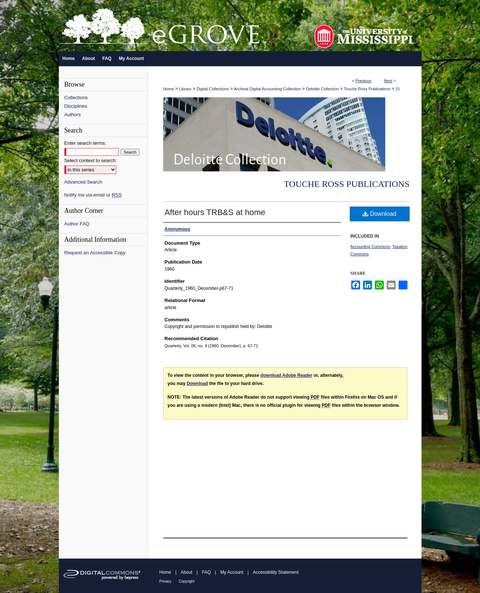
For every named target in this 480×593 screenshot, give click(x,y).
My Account (231, 572)
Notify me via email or (93, 195)
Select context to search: (90, 160)
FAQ (206, 572)
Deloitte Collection (322, 89)
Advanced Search (83, 182)
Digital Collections (213, 89)
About (186, 572)
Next (388, 80)
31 (398, 89)
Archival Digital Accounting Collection (267, 89)
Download (379, 214)
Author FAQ (77, 224)
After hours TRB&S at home (215, 212)
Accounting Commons (370, 246)
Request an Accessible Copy (94, 252)
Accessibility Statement (275, 572)
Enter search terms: (85, 143)
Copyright (187, 581)
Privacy (166, 581)
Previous (364, 80)
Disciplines (75, 106)
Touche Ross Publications (367, 89)
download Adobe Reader (286, 375)
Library (185, 89)
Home (168, 89)
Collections (76, 97)
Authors (72, 114)
